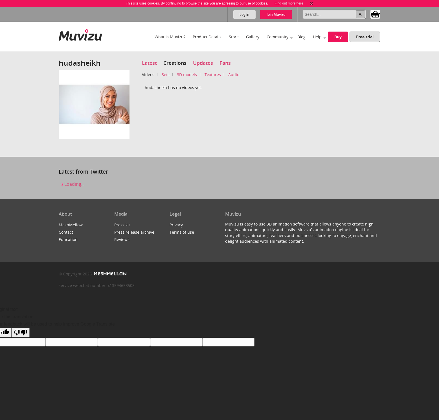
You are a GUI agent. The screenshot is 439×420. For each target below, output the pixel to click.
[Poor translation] (21, 332)
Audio (233, 74)
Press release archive (134, 232)
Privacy (176, 224)
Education (68, 239)
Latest (149, 62)
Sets (166, 74)
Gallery (252, 36)
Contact (66, 232)
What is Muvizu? (170, 36)
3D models (187, 74)
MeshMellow (71, 224)
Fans (225, 62)
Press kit (122, 224)
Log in (244, 14)
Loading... (72, 184)
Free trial (365, 36)
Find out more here (289, 3)
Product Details (207, 36)
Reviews (121, 239)
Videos (148, 74)
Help (317, 36)
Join (276, 14)
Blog (301, 36)
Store (234, 36)
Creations (174, 62)
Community (277, 36)
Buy (338, 36)
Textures (213, 74)
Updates (203, 62)
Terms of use (182, 232)
